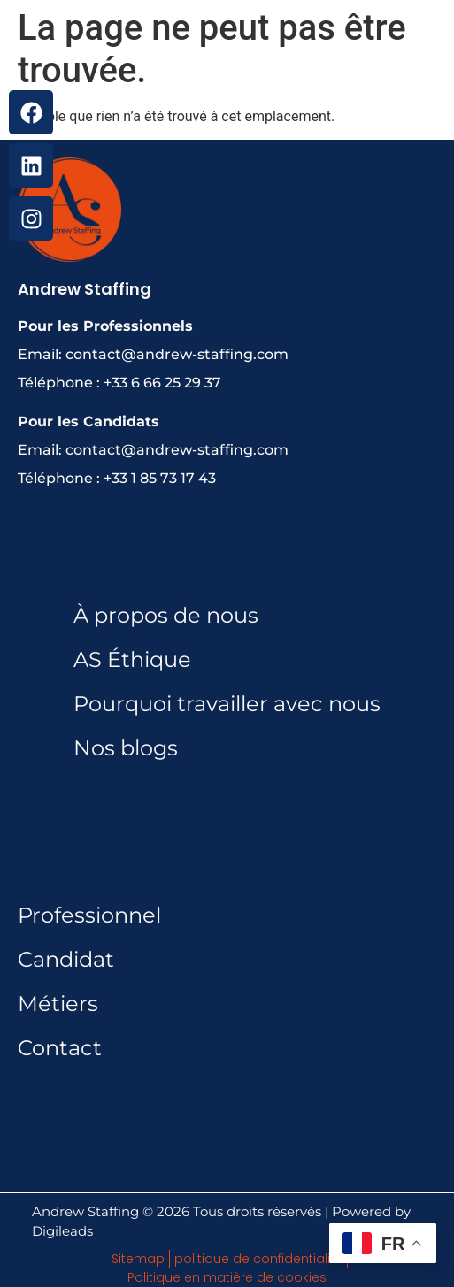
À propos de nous (165, 615)
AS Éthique (132, 659)
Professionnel (89, 915)
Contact (60, 1048)
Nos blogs (125, 748)
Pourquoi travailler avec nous (227, 703)
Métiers (58, 1003)
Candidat (66, 959)
